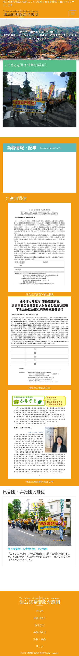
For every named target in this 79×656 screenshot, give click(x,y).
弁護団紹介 (39, 618)
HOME (39, 611)
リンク (39, 646)
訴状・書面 (39, 639)
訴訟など (40, 625)
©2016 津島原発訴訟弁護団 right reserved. (39, 653)
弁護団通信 (39, 632)
